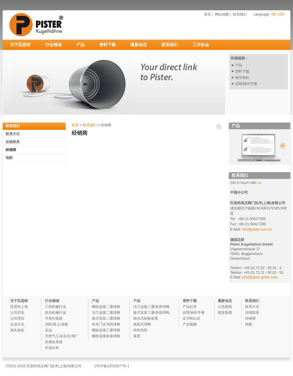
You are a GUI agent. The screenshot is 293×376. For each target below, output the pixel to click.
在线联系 (13, 142)
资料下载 (107, 44)
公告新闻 (225, 307)
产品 (80, 44)
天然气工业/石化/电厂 (62, 336)
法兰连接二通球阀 (106, 312)
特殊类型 (140, 330)
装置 (136, 336)
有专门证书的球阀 (106, 324)
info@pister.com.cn (257, 229)
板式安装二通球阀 (106, 318)
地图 (9, 158)
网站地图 (222, 14)
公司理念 (17, 318)
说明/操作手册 (246, 84)
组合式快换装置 (145, 318)
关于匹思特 (20, 44)
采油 (48, 330)
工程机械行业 (55, 307)
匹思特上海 (19, 307)
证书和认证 (191, 318)
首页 (207, 14)
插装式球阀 (142, 324)
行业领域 (53, 44)
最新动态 (138, 44)
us (259, 183)
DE (274, 14)
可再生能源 (54, 318)
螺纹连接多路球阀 (106, 336)
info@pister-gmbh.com (259, 277)
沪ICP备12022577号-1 (111, 366)
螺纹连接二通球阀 (106, 307)
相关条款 (242, 77)
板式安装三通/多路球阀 (151, 312)
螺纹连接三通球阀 (106, 330)
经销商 (11, 150)
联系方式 (13, 134)
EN (281, 14)
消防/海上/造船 (56, 324)
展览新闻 (225, 312)
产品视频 (190, 324)
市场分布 (52, 348)
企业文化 (17, 324)
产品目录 (190, 307)
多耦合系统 (54, 342)
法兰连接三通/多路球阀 (151, 307)
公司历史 (17, 312)
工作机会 (201, 44)
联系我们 (240, 14)
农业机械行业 (55, 312)
